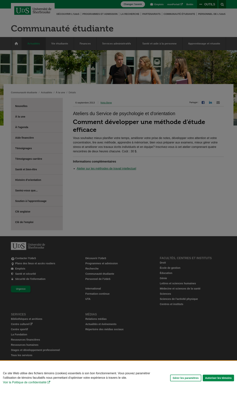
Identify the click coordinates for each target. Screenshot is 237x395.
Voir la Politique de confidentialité (24, 382)
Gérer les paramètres (186, 377)
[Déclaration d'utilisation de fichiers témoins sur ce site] (118, 378)
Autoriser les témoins (218, 377)
